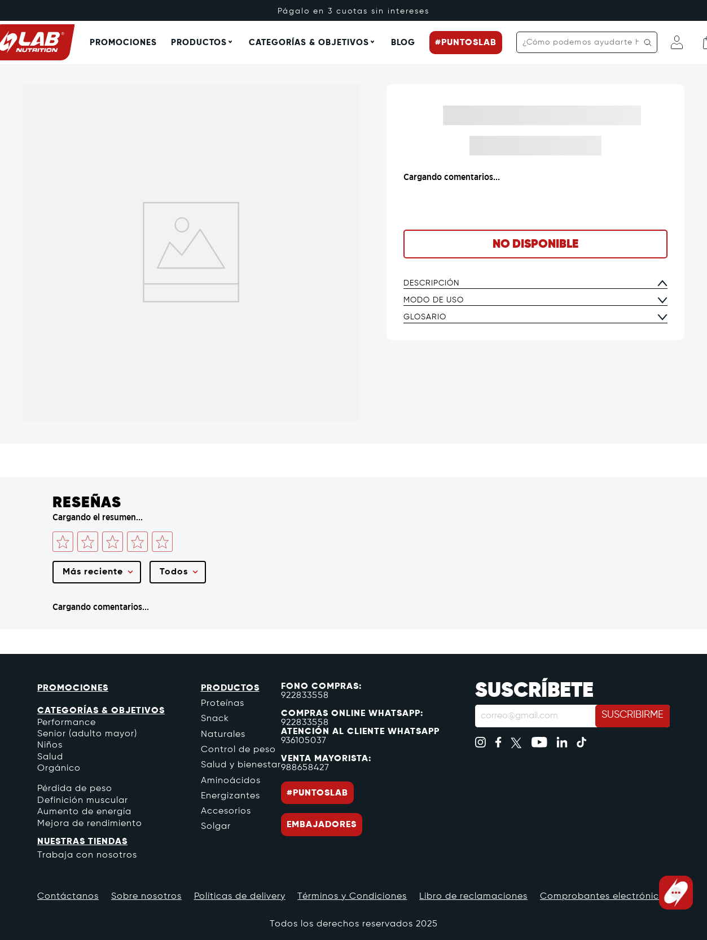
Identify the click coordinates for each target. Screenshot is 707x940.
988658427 (305, 770)
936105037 (304, 743)
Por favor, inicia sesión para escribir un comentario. (113, 568)
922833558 (305, 698)
